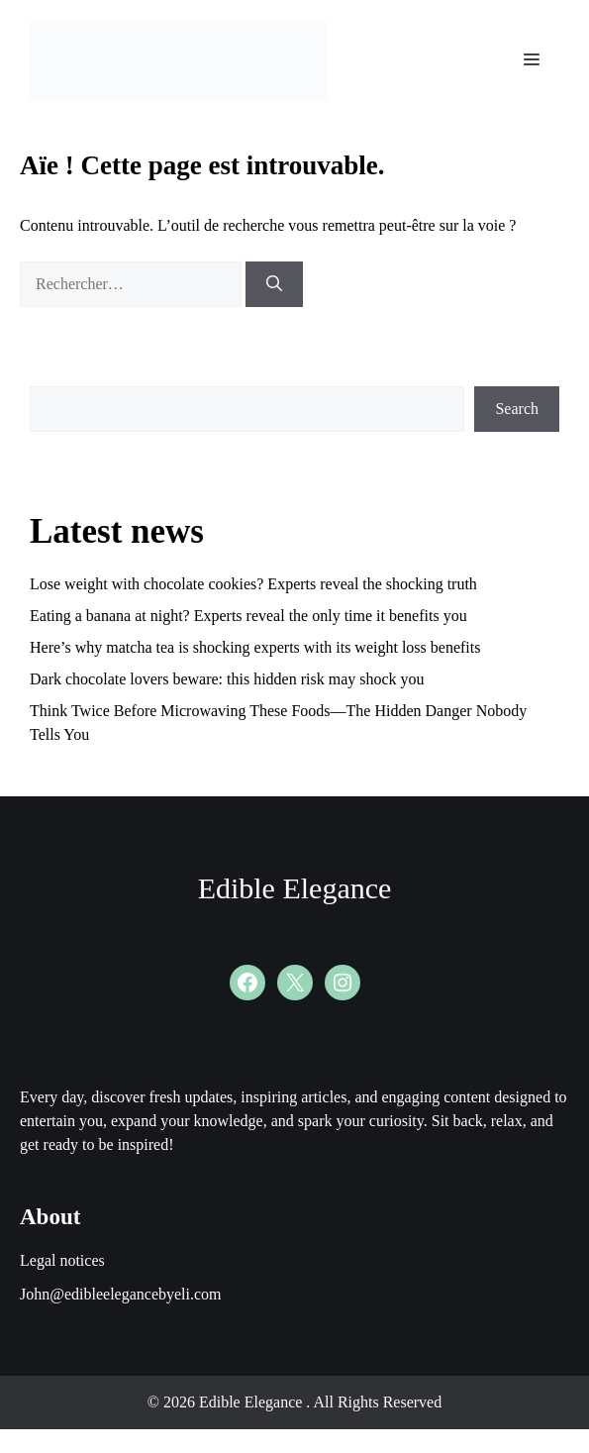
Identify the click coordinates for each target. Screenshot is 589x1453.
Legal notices (62, 1260)
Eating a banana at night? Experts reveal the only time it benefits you (248, 615)
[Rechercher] (274, 284)
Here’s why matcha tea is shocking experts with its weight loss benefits (255, 647)
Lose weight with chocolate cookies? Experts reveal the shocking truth (253, 583)
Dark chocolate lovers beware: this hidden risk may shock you (227, 679)
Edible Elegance (295, 888)
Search (517, 408)
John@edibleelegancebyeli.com (121, 1294)
